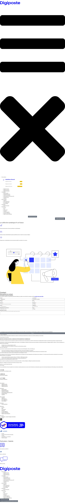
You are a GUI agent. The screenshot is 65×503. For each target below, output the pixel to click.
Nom (33, 300)
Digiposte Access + (6, 473)
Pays (33, 307)
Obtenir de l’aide (2, 463)
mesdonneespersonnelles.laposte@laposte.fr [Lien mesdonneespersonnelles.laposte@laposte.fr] (19, 358)
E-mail (1, 305)
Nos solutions (4, 471)
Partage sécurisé (6, 481)
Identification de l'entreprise (4, 307)
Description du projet (3, 310)
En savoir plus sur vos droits (4, 337)
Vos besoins (4, 475)
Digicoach (5, 494)
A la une (4, 491)
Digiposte (4, 484)
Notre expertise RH (6, 485)
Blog (4, 492)
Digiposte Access (8, 181)
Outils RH (4, 482)
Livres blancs (5, 493)
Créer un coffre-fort (3, 454)
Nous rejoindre (5, 487)
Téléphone (34, 305)
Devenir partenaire (6, 489)
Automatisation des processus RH (8, 480)
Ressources (3, 490)
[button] (32, 91)
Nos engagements (6, 486)
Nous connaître (4, 483)
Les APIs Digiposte (6, 495)
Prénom (1, 300)
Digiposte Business (8, 186)
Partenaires (3, 488)
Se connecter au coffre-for (4, 448)
